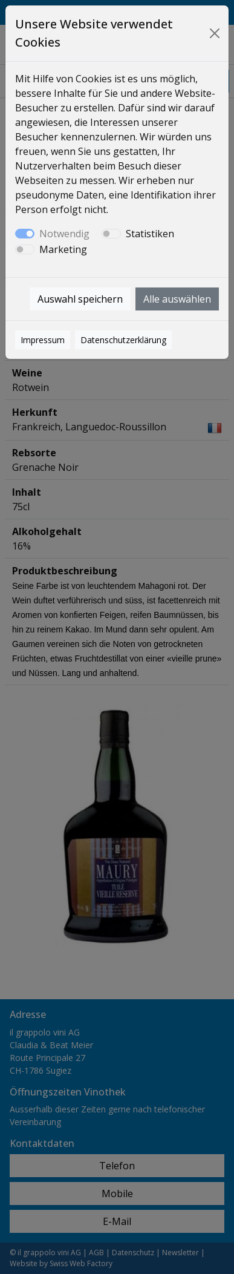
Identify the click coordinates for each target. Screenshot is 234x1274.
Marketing (63, 249)
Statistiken (150, 233)
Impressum (43, 340)
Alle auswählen (177, 299)
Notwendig (64, 233)
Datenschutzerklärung (123, 340)
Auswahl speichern (80, 299)
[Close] (214, 33)
